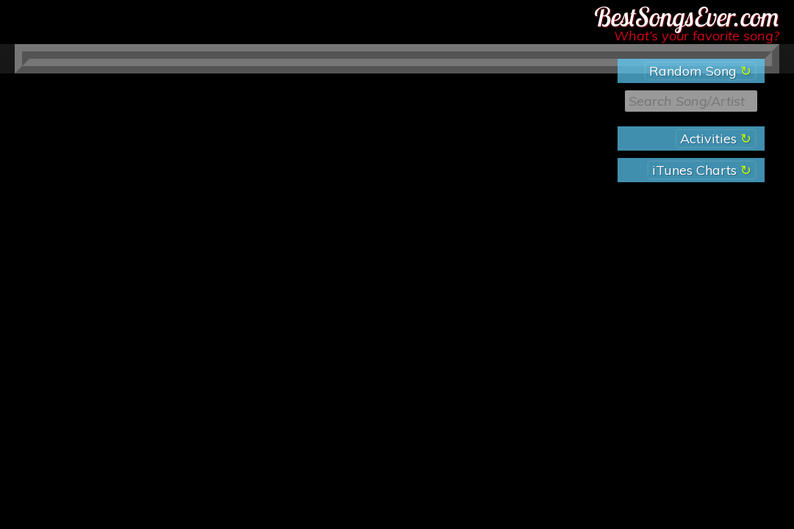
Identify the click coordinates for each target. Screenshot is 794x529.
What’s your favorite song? (696, 35)
